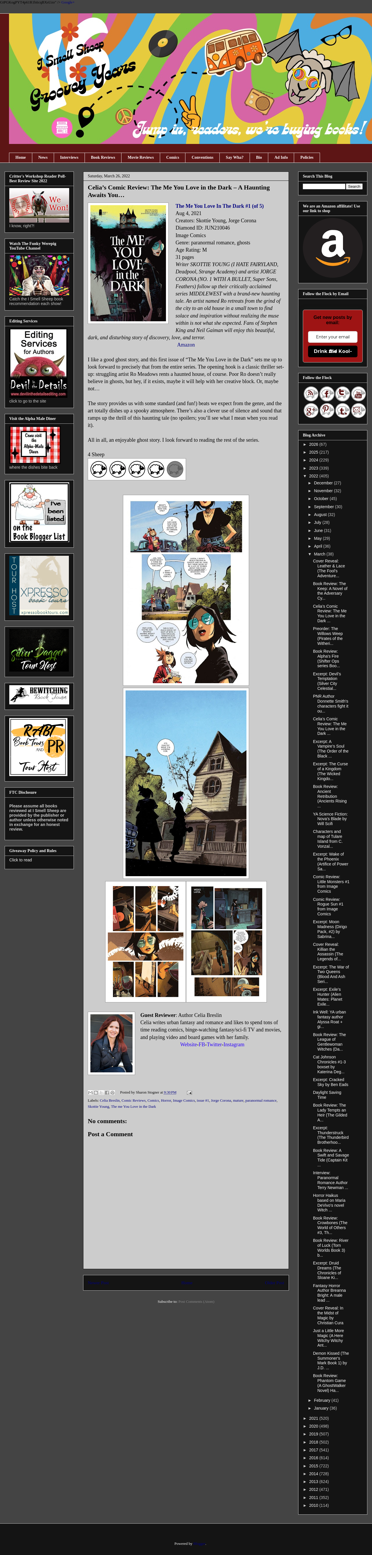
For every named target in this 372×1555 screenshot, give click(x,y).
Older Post (274, 1282)
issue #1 (203, 1100)
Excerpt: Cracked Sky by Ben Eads (330, 1082)
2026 (314, 444)
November (324, 490)
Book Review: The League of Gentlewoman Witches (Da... (329, 1041)
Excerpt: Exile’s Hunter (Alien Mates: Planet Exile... (327, 996)
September (324, 506)
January (322, 1408)
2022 (314, 476)
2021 (314, 1418)
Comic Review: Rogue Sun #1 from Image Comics (328, 906)
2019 (314, 1434)
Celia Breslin (110, 1100)
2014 (314, 1473)
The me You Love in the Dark (133, 1106)
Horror (166, 1100)
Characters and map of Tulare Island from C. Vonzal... (328, 838)
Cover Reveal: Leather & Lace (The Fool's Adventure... (329, 568)
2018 (314, 1442)
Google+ (68, 2)
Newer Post (98, 1282)
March (320, 554)
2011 (314, 1497)
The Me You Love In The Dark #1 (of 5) (220, 206)
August (321, 514)
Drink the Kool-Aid (333, 351)
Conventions (202, 157)
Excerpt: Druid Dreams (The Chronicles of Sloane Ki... (327, 1270)
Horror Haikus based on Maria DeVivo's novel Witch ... (329, 1202)
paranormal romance (260, 1100)
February (322, 1400)
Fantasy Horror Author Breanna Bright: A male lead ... (329, 1293)
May (318, 538)
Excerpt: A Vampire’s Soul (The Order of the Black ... (330, 748)
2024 (314, 460)
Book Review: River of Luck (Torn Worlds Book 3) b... (330, 1247)
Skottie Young (98, 1106)
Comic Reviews (133, 1100)
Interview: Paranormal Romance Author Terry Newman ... (330, 1180)
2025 (314, 452)
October (322, 498)
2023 (314, 468)
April (318, 546)
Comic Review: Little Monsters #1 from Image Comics (331, 884)
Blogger (199, 1543)
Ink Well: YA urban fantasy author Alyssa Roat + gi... (329, 1019)
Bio (259, 157)
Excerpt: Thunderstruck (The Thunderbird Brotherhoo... (331, 1135)
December (324, 483)
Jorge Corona (221, 1100)
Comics (172, 157)
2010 (314, 1505)
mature (238, 1100)
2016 (314, 1457)
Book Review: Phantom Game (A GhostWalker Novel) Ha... (329, 1382)
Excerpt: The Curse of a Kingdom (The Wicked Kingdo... (330, 771)
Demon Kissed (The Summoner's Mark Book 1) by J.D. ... (331, 1360)
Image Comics (184, 1100)
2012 (314, 1489)
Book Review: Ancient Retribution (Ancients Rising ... (330, 796)
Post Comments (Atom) (196, 1301)
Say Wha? (235, 157)
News (43, 157)
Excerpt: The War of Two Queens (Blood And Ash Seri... (331, 974)
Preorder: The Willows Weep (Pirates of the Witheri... (328, 635)
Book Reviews (103, 157)
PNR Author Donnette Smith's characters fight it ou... (330, 703)
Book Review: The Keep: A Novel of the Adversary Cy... (330, 590)
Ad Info (281, 157)
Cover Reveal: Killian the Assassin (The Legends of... (328, 951)
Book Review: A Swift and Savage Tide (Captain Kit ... (331, 1157)
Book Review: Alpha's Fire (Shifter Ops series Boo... (326, 658)
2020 (314, 1426)
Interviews (69, 157)
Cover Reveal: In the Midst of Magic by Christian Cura (328, 1315)
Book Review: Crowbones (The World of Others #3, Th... (330, 1225)
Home (20, 157)
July (318, 522)
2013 (314, 1481)
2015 (314, 1466)
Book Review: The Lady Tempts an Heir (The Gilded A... (330, 1112)
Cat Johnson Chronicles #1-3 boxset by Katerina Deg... (329, 1064)
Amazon (186, 345)
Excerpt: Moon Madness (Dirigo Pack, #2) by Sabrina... (330, 929)
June (319, 530)
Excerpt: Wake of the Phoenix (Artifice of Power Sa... (330, 861)
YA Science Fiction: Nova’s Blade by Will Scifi (330, 819)
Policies (306, 157)
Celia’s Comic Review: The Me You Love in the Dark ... (330, 613)
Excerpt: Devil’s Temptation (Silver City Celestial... (327, 681)
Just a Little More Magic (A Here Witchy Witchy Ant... (328, 1337)
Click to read (20, 860)
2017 (314, 1450)
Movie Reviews (141, 157)
